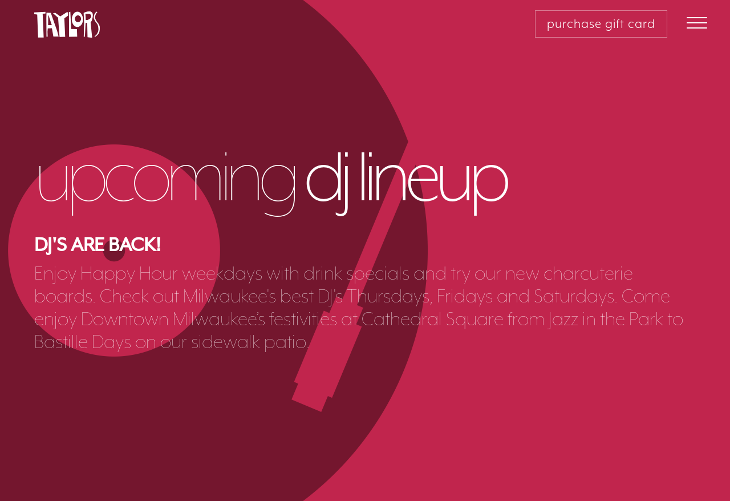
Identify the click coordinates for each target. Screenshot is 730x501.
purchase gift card (601, 24)
